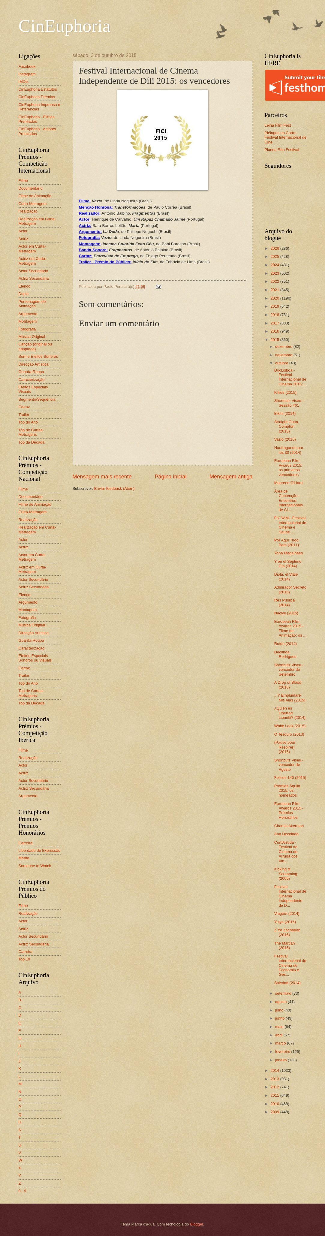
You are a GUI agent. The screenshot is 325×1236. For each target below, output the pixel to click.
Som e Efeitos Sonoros (38, 356)
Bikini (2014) (285, 413)
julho (279, 1010)
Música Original (32, 336)
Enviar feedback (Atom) (114, 488)
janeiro (281, 1060)
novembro (284, 355)
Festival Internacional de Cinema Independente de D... (290, 896)
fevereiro (283, 1051)
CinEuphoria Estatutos (38, 89)
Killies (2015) (285, 392)
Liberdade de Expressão (40, 850)
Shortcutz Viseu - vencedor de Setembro (289, 670)
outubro (282, 363)
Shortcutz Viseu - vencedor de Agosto (289, 765)
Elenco (24, 286)
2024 (275, 265)
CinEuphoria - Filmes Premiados (37, 119)
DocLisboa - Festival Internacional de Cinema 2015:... (290, 377)
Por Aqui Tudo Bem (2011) (286, 542)
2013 (275, 1079)
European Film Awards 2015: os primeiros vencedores (288, 467)
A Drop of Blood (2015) (287, 684)
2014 (275, 1070)
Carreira (26, 843)
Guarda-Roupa (31, 371)
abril (279, 1035)
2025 (275, 256)
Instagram (27, 74)
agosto (281, 1001)
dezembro (284, 346)
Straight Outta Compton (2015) (286, 426)
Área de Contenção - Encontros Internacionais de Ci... (288, 500)
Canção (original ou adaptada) (35, 346)
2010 (275, 1104)
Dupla (24, 293)
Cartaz (24, 407)
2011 (275, 1095)
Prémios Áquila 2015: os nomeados (287, 790)
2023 (275, 273)
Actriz (23, 239)
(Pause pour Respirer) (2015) (284, 747)
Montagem (28, 321)
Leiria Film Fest (278, 125)
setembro (283, 993)
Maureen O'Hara (288, 483)
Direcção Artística (34, 364)
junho (280, 1018)
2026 (275, 248)
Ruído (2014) (285, 643)
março (281, 1043)
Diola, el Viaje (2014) (286, 576)
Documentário (31, 188)
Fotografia (27, 329)
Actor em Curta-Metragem (32, 248)
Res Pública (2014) (284, 602)
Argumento (28, 314)
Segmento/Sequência (37, 399)
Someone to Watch (35, 866)
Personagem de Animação (32, 303)
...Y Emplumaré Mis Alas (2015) (289, 697)
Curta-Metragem (33, 203)
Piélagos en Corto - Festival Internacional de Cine (286, 137)
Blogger (196, 1224)
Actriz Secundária (34, 278)
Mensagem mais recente (102, 477)
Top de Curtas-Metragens (31, 432)
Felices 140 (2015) (290, 777)
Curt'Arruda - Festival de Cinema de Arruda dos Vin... (286, 851)
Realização (28, 211)
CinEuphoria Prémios (37, 97)
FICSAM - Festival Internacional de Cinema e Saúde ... (290, 525)
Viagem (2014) (286, 913)
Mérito (24, 858)
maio (279, 1026)
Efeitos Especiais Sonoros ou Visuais (35, 657)
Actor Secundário (33, 271)
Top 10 (24, 959)
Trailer (24, 414)
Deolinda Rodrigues (285, 654)
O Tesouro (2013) (289, 734)
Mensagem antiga (230, 477)
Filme (23, 180)
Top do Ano (28, 422)
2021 (275, 290)
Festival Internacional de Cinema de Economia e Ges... (290, 965)
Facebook (27, 66)
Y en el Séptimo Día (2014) (288, 563)
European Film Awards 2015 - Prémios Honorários (289, 810)
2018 (275, 314)
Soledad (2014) (287, 983)
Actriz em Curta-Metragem (33, 260)
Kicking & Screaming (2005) (285, 874)
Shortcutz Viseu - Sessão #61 (289, 402)
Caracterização (32, 379)
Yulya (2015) (285, 922)
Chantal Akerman (289, 826)
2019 (275, 306)
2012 (275, 1087)
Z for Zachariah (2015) (287, 932)
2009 (275, 1112)
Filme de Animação (35, 196)
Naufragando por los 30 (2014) (288, 449)
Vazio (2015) (285, 439)
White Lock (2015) (289, 726)
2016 (275, 331)
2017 (275, 323)
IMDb (23, 81)
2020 (275, 298)
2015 (275, 339)
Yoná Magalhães (288, 553)
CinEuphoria (65, 26)
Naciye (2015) (286, 613)
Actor (23, 231)
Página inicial (170, 477)
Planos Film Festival (282, 149)
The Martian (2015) (284, 945)
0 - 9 (22, 1191)
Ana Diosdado (286, 834)
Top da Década (32, 442)
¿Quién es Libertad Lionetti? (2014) (289, 713)
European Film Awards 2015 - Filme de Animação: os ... (290, 628)
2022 (275, 281)
